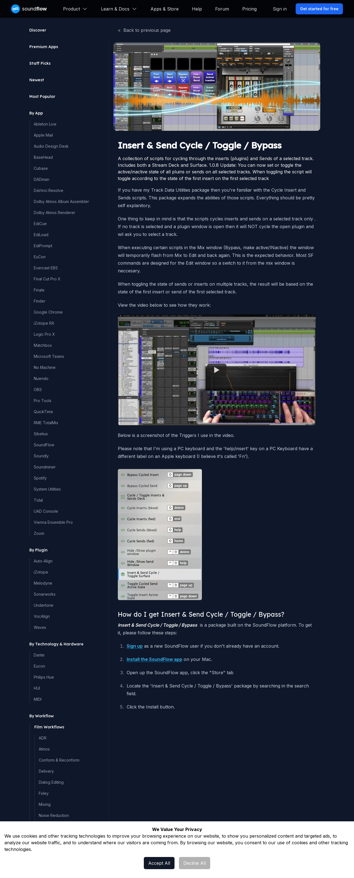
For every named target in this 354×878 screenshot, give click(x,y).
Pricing (249, 9)
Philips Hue (44, 677)
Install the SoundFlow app (154, 659)
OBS (38, 389)
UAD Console (46, 511)
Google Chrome (48, 312)
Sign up (135, 646)
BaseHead (43, 157)
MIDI (37, 699)
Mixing (45, 804)
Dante (39, 655)
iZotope (41, 572)
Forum (222, 9)
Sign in (280, 9)
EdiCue (40, 223)
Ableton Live (45, 124)
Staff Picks (40, 63)
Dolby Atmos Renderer (54, 212)
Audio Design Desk (51, 146)
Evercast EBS (46, 267)
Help (197, 9)
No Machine (45, 367)
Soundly (41, 456)
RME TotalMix (46, 422)
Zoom (39, 533)
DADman (41, 179)
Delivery (46, 771)
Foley (44, 793)
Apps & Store (164, 9)
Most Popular (42, 96)
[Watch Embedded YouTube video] (217, 370)
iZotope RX (44, 323)
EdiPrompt (43, 245)
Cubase (41, 168)
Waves (40, 627)
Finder (39, 301)
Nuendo (41, 378)
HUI (37, 688)
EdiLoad (41, 234)
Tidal (38, 500)
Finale (39, 290)
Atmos (44, 749)
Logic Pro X (44, 334)
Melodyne (43, 583)
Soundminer (45, 467)
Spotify (40, 478)
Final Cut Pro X (47, 279)
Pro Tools (42, 400)
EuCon (40, 256)
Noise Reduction (54, 815)
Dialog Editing (51, 782)
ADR (42, 738)
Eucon (39, 666)
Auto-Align (43, 561)
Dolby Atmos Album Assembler (61, 201)
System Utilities (47, 489)
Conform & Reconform (59, 760)
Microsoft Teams (49, 356)
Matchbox (43, 345)
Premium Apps (43, 46)
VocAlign (42, 616)
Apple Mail (43, 135)
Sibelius (41, 433)
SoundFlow (44, 444)
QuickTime (43, 411)
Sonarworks (45, 594)
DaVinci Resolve (48, 190)
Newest (36, 79)
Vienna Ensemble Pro (53, 522)
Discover (37, 30)
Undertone (43, 605)
